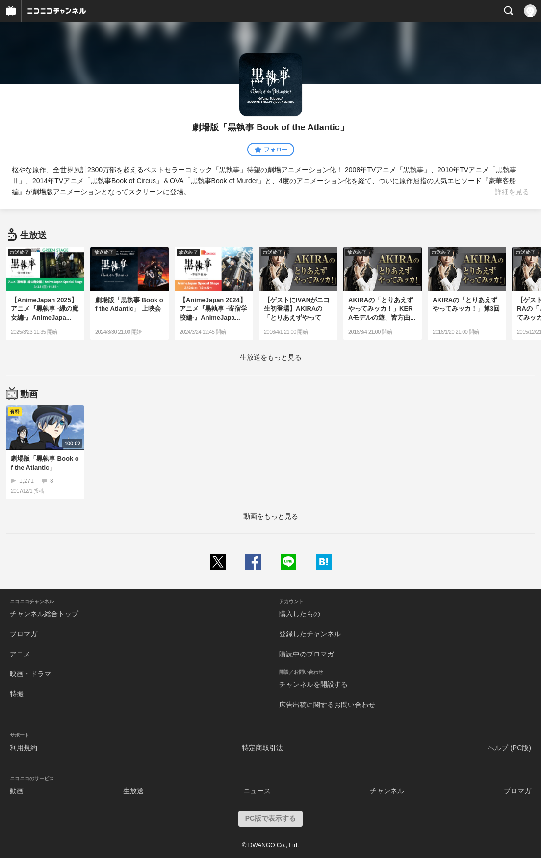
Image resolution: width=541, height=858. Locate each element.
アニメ (20, 654)
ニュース (257, 791)
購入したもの (299, 614)
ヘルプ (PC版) (509, 748)
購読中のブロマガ (306, 654)
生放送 (133, 791)
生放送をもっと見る (271, 357)
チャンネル (387, 791)
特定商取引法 (262, 748)
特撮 (17, 694)
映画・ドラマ (30, 674)
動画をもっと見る (270, 516)
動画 (17, 791)
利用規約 (23, 748)
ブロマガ (23, 634)
